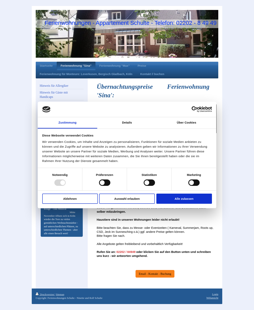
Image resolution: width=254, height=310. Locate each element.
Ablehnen (70, 198)
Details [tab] (127, 122)
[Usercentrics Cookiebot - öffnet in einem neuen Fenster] (194, 109)
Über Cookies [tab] (186, 122)
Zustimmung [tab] (68, 122)
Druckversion (45, 294)
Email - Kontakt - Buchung (155, 273)
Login (215, 294)
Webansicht (212, 297)
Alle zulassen (184, 198)
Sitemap (60, 294)
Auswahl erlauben (127, 198)
